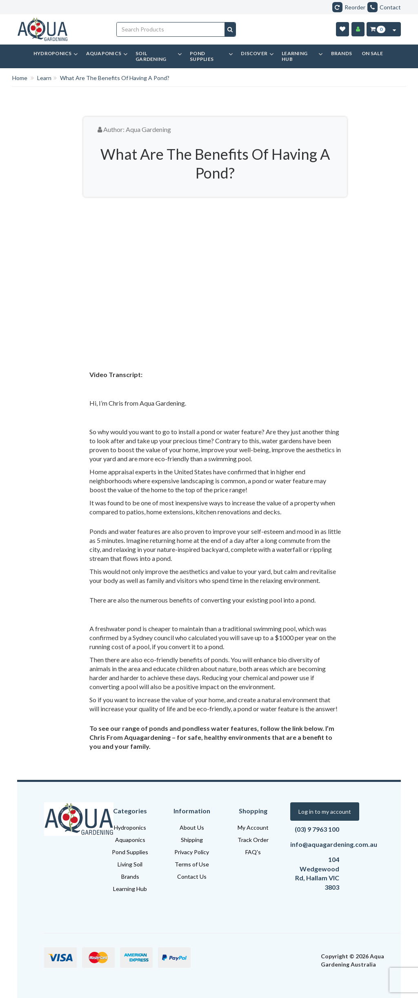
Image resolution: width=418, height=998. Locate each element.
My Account (253, 827)
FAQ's (253, 851)
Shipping (192, 839)
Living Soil (130, 864)
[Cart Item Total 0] (377, 29)
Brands (130, 876)
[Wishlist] (342, 29)
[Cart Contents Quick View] (394, 29)
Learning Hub (130, 888)
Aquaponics (130, 839)
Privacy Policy (191, 851)
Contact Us (192, 876)
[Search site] (230, 29)
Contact (384, 7)
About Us (192, 827)
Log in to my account (324, 811)
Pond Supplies (130, 851)
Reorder (348, 7)
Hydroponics (130, 827)
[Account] (358, 29)
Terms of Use (192, 864)
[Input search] (171, 29)
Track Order (253, 839)
